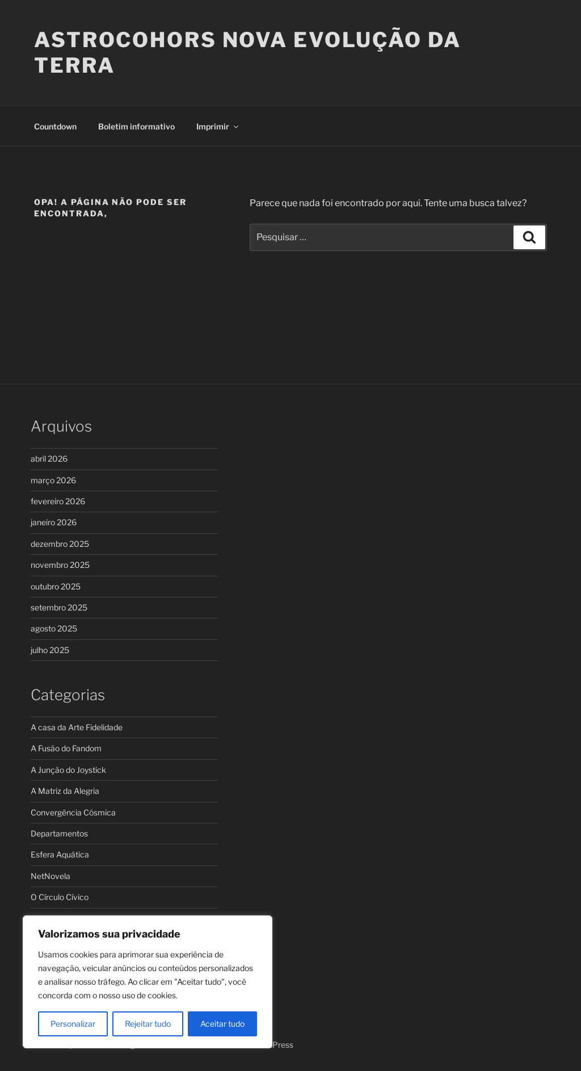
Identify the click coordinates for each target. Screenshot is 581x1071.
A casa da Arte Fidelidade (77, 727)
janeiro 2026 (54, 522)
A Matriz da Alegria (65, 791)
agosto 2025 (54, 628)
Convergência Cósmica (73, 812)
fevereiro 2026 (58, 501)
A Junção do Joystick (68, 770)
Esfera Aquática (60, 854)
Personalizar (72, 1023)
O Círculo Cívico (60, 897)
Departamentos (59, 833)
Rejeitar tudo (148, 1023)
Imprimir (218, 126)
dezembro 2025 (60, 544)
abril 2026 (49, 458)
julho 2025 (50, 650)
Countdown (55, 126)
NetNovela (50, 876)
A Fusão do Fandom (66, 748)
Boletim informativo (136, 126)
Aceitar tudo (222, 1023)
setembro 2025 (59, 607)
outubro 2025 (56, 586)
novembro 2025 (60, 565)
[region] (147, 981)
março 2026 (53, 480)
